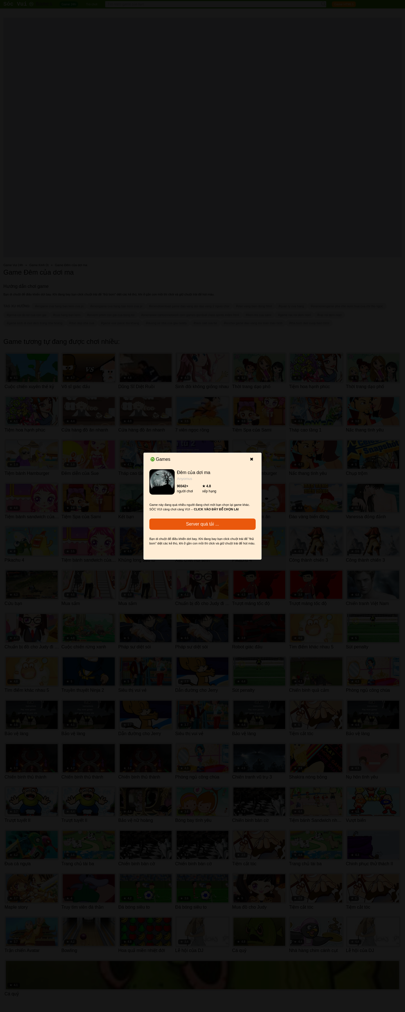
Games (160, 459)
